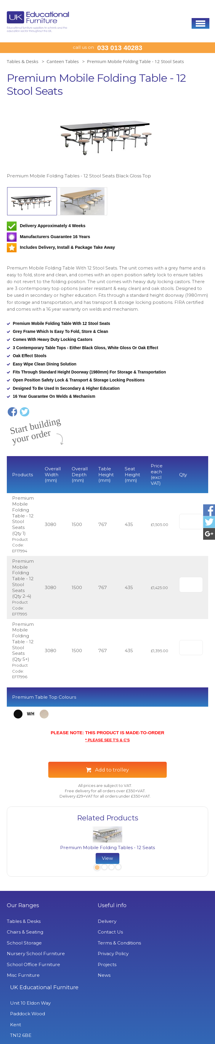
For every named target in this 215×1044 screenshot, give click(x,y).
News (81, 975)
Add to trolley (112, 770)
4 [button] (118, 868)
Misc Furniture (23, 975)
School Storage (24, 943)
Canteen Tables (62, 61)
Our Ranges (23, 905)
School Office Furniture (33, 964)
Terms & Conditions (96, 943)
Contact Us (87, 932)
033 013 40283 (119, 48)
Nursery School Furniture (36, 953)
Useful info (89, 905)
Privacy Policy (90, 953)
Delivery (84, 921)
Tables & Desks (22, 61)
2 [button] (104, 868)
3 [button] (111, 868)
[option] (107, 141)
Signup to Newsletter (107, 1030)
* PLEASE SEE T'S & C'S (107, 739)
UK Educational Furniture (164, 908)
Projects (84, 964)
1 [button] (96, 868)
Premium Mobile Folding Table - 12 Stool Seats (135, 61)
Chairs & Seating (25, 932)
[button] (200, 23)
